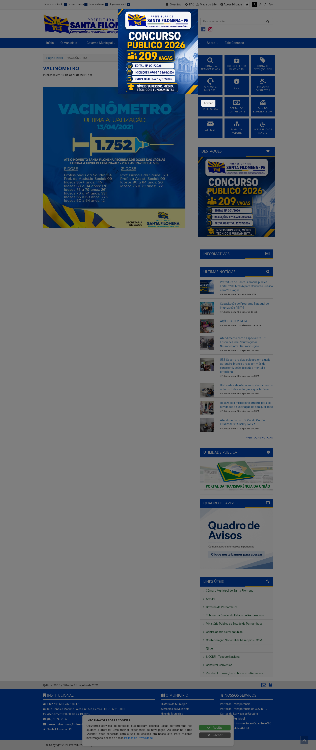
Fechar (208, 103)
